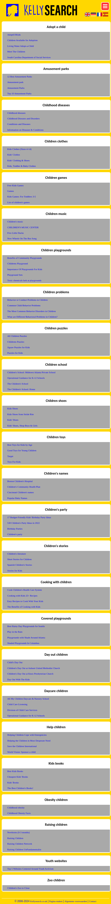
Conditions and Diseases (18, 124)
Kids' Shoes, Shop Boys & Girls (22, 425)
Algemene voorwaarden (76, 901)
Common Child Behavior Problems (23, 305)
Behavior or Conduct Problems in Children (27, 300)
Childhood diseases (16, 113)
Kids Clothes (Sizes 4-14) (19, 149)
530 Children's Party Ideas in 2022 (23, 523)
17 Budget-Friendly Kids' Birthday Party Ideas (29, 517)
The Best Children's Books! (20, 788)
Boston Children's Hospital (20, 481)
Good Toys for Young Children (21, 450)
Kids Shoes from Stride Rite (20, 414)
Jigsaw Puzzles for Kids (18, 347)
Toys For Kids (14, 461)
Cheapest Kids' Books (17, 776)
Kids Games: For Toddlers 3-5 (21, 196)
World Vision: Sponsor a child (21, 752)
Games (10, 191)
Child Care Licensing (17, 704)
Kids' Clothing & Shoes (18, 160)
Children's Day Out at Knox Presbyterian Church (30, 673)
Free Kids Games (15, 185)
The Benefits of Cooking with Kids (23, 606)
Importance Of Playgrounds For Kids (24, 269)
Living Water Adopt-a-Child (20, 46)
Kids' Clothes (13, 154)
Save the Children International (22, 746)
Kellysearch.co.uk (38, 901)
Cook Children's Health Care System (24, 590)
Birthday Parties (14, 528)
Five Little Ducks (15, 233)
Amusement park (15, 82)
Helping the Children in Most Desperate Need (28, 740)
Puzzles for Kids (15, 353)
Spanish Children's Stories (19, 565)
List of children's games (18, 202)
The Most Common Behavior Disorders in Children (31, 311)
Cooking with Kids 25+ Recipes (22, 595)
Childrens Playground (17, 263)
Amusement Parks (15, 88)
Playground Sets (15, 275)
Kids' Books (13, 782)
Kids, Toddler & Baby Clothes (21, 166)
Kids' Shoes (12, 420)
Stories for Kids (14, 570)
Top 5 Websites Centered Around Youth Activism (30, 868)
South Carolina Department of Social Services (28, 57)
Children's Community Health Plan (23, 486)
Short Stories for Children (19, 559)
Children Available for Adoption (22, 40)
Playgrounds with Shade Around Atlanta (26, 637)
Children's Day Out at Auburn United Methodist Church (33, 668)
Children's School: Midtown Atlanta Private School (31, 372)
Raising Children (15, 838)
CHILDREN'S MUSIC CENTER (23, 227)
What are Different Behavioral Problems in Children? (32, 316)
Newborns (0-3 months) (18, 832)
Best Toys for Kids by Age (19, 445)
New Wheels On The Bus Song (21, 238)
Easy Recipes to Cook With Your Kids (25, 601)
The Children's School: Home (21, 389)
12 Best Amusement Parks (19, 76)
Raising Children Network (19, 843)
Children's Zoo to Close (18, 888)
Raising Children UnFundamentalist (24, 849)
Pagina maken (55, 901)
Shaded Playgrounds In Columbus (23, 643)
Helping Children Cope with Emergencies (26, 735)
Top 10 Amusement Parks (19, 93)
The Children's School (17, 383)
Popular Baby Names (17, 498)
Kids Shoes (12, 408)
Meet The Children (16, 51)
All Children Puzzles (17, 336)
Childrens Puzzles (15, 341)
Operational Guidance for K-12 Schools (26, 378)
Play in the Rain (14, 631)
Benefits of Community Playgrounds (24, 258)
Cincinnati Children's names (20, 492)
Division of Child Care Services (22, 710)
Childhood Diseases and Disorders (23, 118)
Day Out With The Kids (18, 679)
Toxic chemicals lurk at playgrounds (24, 280)
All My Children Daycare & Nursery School (28, 698)
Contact (92, 901)
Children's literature (16, 553)
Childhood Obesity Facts (18, 813)
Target (10, 456)
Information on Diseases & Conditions (25, 130)
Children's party (14, 534)
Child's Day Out (14, 662)
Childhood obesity (16, 807)
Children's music (15, 221)
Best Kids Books (15, 771)
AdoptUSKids (13, 34)
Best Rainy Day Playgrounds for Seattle (26, 626)
